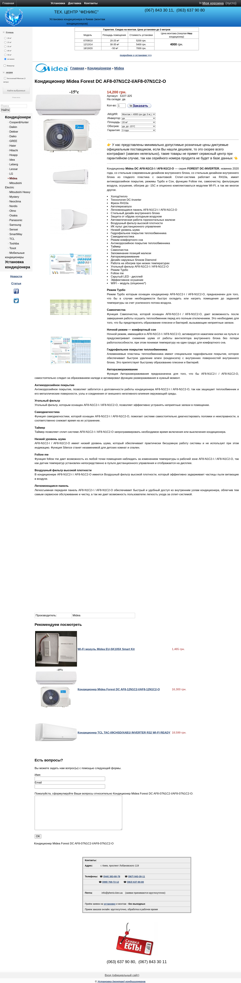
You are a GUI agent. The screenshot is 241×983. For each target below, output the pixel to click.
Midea (13, 178)
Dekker (13, 131)
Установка (58, 3)
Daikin (13, 127)
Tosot (12, 248)
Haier (12, 145)
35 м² (7, 46)
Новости (16, 276)
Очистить (16, 97)
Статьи (16, 283)
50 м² (7, 55)
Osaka (13, 215)
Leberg (13, 164)
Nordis (13, 206)
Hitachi (13, 150)
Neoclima (15, 201)
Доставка (74, 3)
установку (109, 904)
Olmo (12, 210)
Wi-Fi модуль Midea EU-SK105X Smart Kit (106, 649)
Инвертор (9, 65)
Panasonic (15, 220)
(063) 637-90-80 (135, 882)
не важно (9, 59)
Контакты (91, 3)
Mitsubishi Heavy (19, 192)
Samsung (15, 224)
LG (11, 173)
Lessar (13, 169)
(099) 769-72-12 (110, 882)
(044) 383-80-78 (111, 876)
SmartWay (15, 234)
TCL (12, 238)
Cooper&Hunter (19, 122)
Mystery (14, 196)
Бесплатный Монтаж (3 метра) (14, 80)
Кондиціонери (18, 117)
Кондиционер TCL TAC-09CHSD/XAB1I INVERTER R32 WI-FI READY (124, 732)
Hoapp (13, 155)
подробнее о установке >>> (136, 55)
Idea (12, 159)
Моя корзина (213, 3)
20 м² (7, 38)
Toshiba (14, 243)
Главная (8, 3)
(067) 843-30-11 (136, 876)
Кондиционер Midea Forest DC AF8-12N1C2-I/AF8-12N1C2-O (119, 689)
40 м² (7, 51)
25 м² (7, 42)
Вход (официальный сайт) (122, 975)
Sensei (13, 229)
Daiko (12, 136)
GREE (13, 141)
